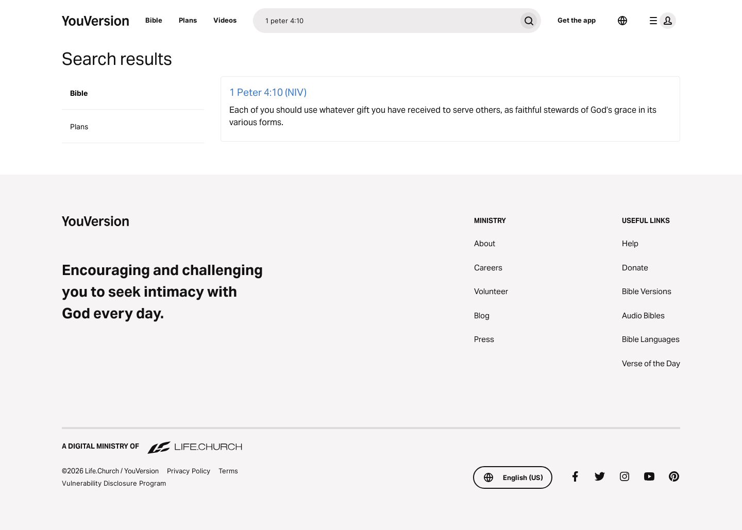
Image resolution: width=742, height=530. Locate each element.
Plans (188, 20)
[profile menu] (660, 20)
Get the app (577, 20)
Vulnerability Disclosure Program (114, 483)
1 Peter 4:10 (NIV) (268, 92)
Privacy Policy (188, 471)
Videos (225, 20)
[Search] (384, 20)
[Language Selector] (622, 20)
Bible (153, 20)
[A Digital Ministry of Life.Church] (371, 441)
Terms (228, 471)
